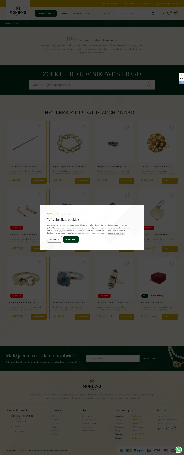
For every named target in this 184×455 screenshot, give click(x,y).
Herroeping (86, 426)
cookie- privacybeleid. (116, 232)
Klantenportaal (87, 416)
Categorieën (44, 13)
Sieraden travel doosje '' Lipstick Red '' (153, 302)
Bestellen (39, 180)
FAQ (97, 13)
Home (64, 13)
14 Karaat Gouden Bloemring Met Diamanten (156, 166)
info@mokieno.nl (18, 426)
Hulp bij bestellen (89, 419)
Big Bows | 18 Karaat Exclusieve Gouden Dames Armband (69, 166)
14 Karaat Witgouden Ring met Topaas (69, 302)
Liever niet (70, 239)
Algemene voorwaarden (167, 419)
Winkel (87, 13)
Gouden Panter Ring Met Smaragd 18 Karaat (22, 302)
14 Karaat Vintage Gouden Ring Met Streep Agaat (113, 302)
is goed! (54, 239)
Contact (107, 13)
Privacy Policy (162, 416)
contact (90, 52)
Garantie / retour (89, 423)
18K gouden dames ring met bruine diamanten (111, 166)
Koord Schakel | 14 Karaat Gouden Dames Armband (23, 166)
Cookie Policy (163, 423)
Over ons (75, 13)
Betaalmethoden (88, 430)
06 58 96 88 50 (18, 431)
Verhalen (56, 434)
